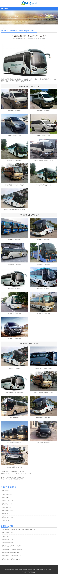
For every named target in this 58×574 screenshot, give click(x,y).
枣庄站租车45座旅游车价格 (43, 264)
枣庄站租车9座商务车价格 (14, 135)
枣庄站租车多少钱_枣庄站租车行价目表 (11, 546)
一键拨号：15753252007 (29, 572)
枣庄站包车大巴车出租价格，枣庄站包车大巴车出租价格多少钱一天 (18, 529)
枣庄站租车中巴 (5, 520)
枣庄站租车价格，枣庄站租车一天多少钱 (14, 185)
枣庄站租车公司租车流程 (15, 417)
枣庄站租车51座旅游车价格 (14, 264)
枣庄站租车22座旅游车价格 (43, 313)
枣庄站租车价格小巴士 (7, 517)
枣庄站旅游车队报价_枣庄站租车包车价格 (16, 479)
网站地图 (49, 569)
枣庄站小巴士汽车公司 (7, 500)
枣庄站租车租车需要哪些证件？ (14, 442)
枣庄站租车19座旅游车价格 (14, 338)
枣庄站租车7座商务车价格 (43, 135)
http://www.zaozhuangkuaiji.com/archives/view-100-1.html (19, 473)
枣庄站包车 (22, 569)
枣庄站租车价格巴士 (7, 494)
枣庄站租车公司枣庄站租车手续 (43, 417)
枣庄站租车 (17, 569)
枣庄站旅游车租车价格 (7, 539)
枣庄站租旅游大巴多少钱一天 (43, 185)
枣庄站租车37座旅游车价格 (14, 289)
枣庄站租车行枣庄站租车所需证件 (14, 467)
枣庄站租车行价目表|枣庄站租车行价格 (15, 477)
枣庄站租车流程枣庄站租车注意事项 (14, 392)
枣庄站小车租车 (5, 497)
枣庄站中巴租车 (5, 513)
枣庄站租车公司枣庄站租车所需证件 (43, 368)
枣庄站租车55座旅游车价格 (14, 239)
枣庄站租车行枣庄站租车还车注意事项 (43, 392)
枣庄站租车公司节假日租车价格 (14, 160)
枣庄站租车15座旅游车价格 (14, 110)
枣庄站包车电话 (28, 569)
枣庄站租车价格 (13, 30)
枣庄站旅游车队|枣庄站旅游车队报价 (15, 471)
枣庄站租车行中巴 (6, 507)
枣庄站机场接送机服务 (7, 533)
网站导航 (45, 569)
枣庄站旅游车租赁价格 (7, 542)
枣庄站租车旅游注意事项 (44, 442)
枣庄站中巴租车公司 (7, 504)
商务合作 (53, 569)
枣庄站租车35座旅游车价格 (43, 289)
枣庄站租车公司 (4, 8)
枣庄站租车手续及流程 (14, 368)
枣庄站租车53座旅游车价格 (43, 239)
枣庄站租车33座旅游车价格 (14, 313)
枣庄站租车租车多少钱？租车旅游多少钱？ (14, 209)
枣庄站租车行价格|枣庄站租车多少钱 (11, 559)
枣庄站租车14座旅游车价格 (43, 110)
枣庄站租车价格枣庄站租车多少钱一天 (43, 160)
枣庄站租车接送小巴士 (7, 510)
